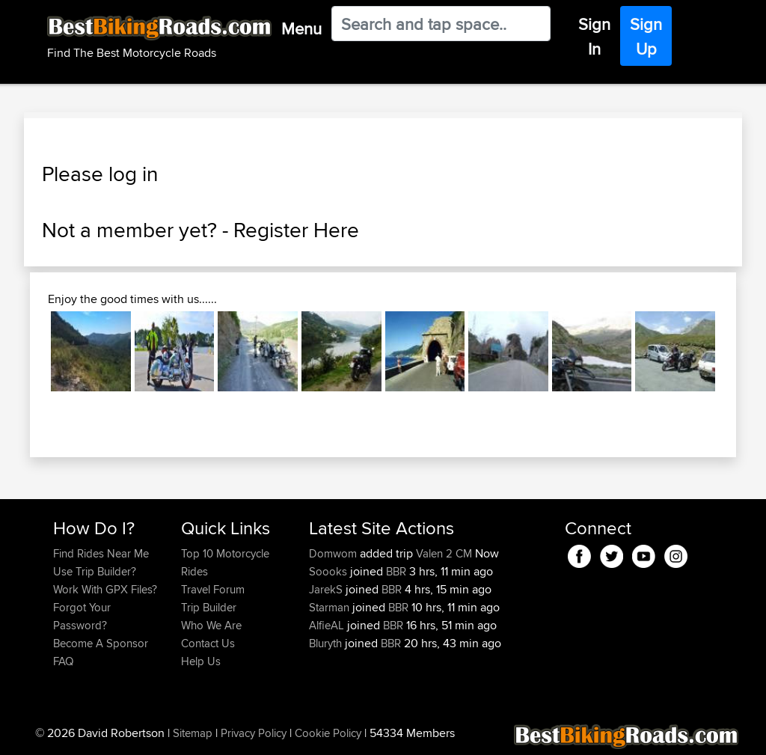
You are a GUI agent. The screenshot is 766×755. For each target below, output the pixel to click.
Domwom (334, 553)
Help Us (201, 661)
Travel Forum (213, 589)
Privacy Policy (254, 733)
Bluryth (327, 643)
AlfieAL (328, 625)
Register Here (296, 230)
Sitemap (192, 733)
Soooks (329, 571)
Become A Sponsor (100, 643)
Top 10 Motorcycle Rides (225, 562)
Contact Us (208, 643)
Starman (330, 607)
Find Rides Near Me (101, 553)
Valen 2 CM (444, 553)
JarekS (327, 589)
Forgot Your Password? (82, 616)
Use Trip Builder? (94, 571)
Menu (301, 28)
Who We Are (211, 625)
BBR (396, 571)
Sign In (594, 36)
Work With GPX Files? (105, 589)
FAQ (63, 661)
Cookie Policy (328, 733)
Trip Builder (208, 607)
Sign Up (646, 36)
